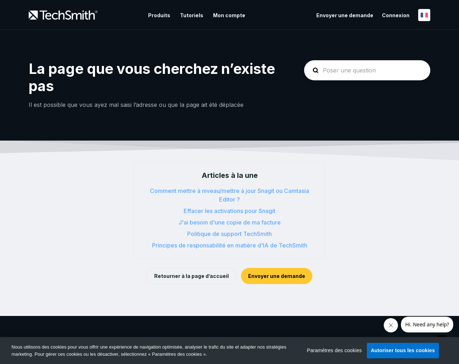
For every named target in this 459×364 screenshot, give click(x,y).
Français (424, 15)
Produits (159, 15)
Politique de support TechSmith (229, 233)
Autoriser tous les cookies (403, 350)
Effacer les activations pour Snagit (229, 210)
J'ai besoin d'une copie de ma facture (230, 222)
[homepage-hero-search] (367, 70)
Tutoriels (191, 15)
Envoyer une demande (344, 15)
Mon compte (229, 15)
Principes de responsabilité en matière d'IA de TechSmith (229, 245)
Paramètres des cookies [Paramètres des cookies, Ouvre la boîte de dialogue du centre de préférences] (334, 350)
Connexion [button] (396, 15)
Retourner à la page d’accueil (191, 276)
